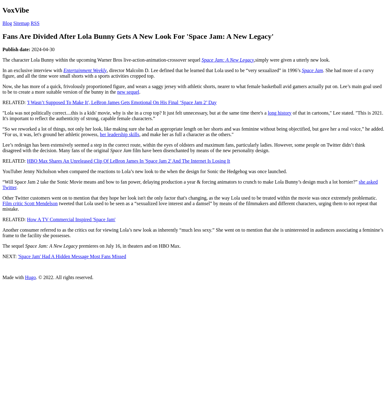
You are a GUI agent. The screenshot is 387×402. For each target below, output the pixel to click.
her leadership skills (119, 134)
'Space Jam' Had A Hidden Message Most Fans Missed (72, 256)
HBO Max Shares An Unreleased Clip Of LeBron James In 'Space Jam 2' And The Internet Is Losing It (128, 161)
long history (279, 113)
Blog (7, 23)
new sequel (128, 92)
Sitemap (21, 23)
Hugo (30, 277)
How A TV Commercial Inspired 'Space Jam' (71, 219)
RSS (35, 23)
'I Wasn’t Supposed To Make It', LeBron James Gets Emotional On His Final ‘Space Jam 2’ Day (122, 102)
